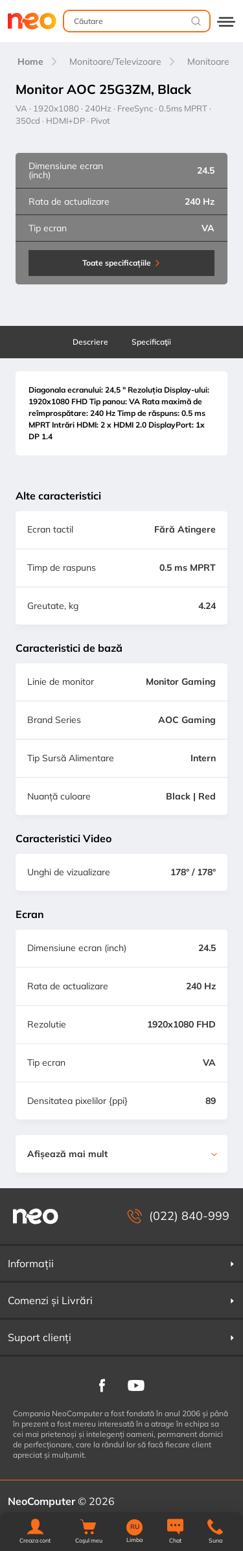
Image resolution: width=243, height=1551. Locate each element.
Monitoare (208, 61)
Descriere (90, 342)
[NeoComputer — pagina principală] (35, 1216)
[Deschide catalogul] (226, 21)
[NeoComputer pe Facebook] (102, 1384)
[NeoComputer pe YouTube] (136, 1384)
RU (134, 1527)
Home (30, 61)
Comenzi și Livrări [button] (121, 1300)
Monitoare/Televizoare (115, 61)
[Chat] (175, 1532)
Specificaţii (151, 342)
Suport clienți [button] (121, 1337)
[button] (35, 1532)
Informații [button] (121, 1263)
